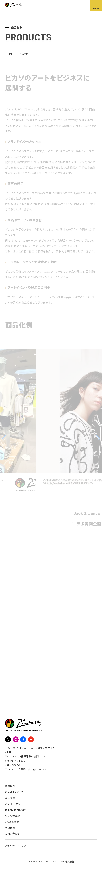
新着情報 (10, 786)
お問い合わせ (12, 833)
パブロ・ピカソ (12, 803)
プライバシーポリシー (16, 845)
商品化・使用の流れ (16, 809)
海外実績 (10, 798)
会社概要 (10, 827)
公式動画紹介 (12, 815)
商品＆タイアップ (14, 792)
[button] (4, 439)
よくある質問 (12, 821)
